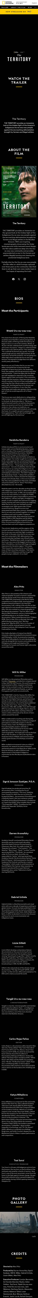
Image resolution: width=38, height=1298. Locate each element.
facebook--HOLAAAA (13, 279)
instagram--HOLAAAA (25, 279)
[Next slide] (36, 1222)
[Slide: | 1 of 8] (19, 1222)
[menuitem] (34, 3)
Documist (12, 681)
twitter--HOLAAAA (19, 279)
